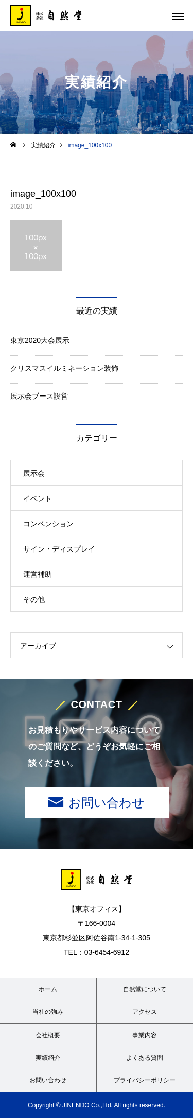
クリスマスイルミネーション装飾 (64, 368)
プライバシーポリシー (145, 1080)
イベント (37, 498)
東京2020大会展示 (39, 340)
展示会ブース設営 (39, 396)
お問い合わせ (106, 803)
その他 (34, 599)
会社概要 (48, 1035)
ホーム (48, 989)
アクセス (144, 1012)
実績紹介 (48, 1057)
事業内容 (144, 1035)
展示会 (34, 473)
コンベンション (48, 524)
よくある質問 (144, 1057)
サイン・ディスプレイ (59, 549)
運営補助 (37, 574)
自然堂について (144, 989)
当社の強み (47, 1012)
